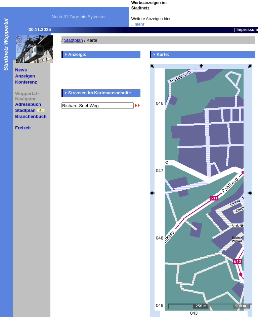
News (21, 69)
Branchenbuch (30, 116)
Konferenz (26, 82)
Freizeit (23, 127)
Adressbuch (28, 104)
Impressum (247, 29)
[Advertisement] (218, 10)
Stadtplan (25, 110)
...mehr (137, 24)
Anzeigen (25, 75)
